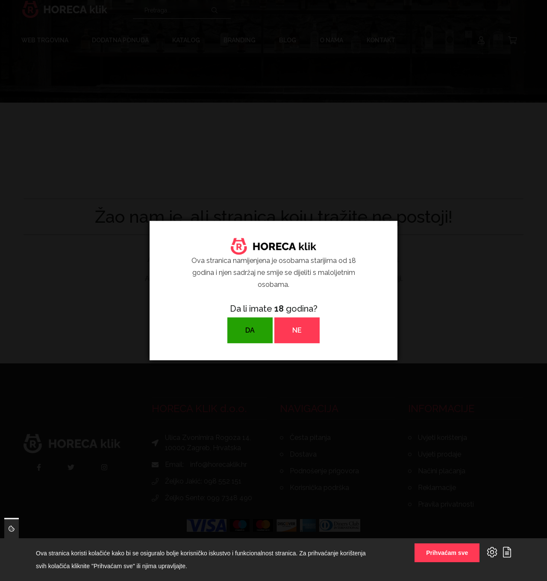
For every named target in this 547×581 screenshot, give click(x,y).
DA (250, 330)
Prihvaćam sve (447, 552)
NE (297, 330)
